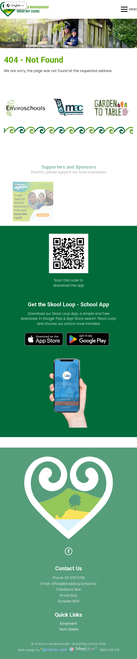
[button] (15, 5)
